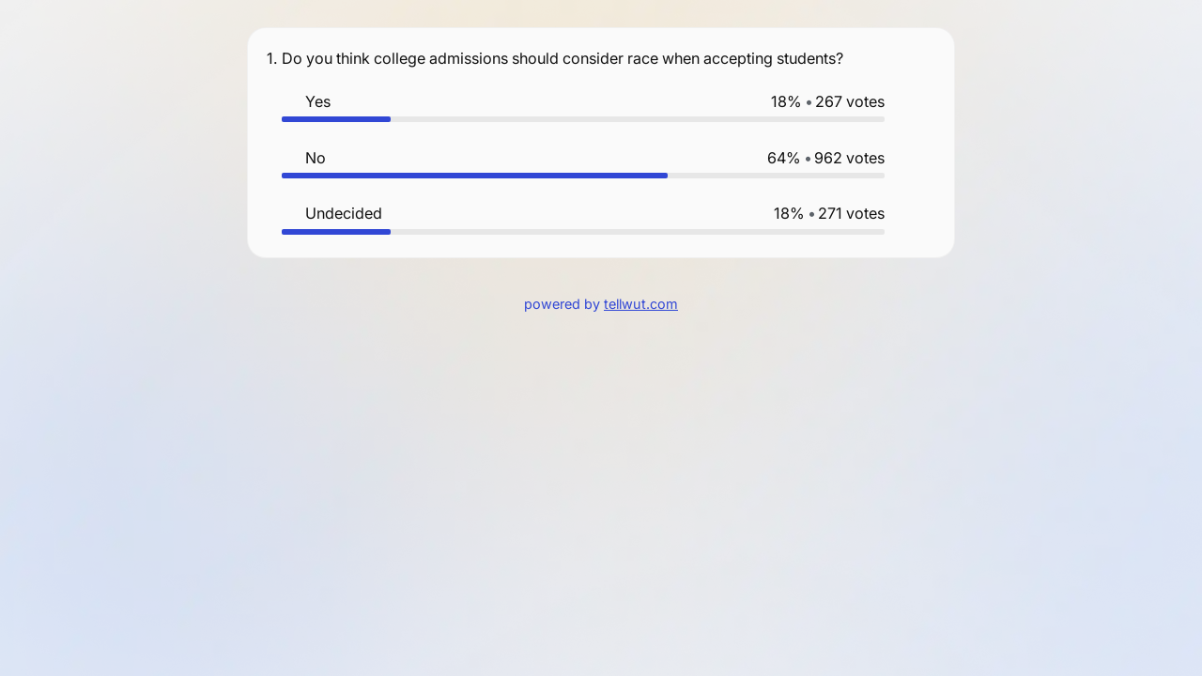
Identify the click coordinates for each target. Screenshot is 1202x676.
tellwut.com (641, 304)
